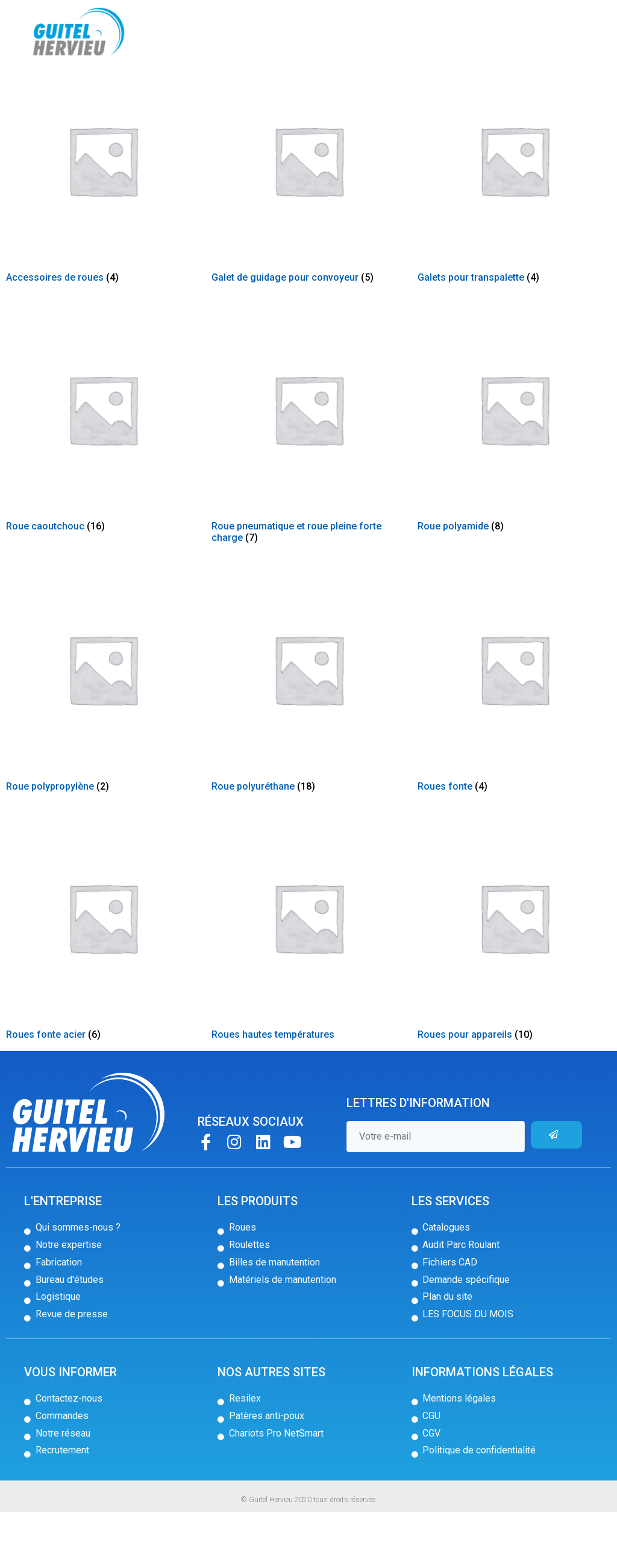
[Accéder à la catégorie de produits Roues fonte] (514, 736)
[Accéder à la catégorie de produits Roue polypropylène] (102, 736)
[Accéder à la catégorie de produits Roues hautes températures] (308, 984)
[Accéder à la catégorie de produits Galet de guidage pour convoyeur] (308, 228)
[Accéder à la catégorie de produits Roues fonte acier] (102, 984)
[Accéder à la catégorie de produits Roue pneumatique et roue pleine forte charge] (308, 482)
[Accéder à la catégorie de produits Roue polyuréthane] (308, 736)
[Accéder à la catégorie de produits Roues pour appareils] (514, 984)
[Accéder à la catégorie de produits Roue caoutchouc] (102, 476)
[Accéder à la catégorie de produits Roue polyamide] (514, 476)
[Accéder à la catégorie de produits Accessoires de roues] (102, 228)
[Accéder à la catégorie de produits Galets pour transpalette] (514, 228)
